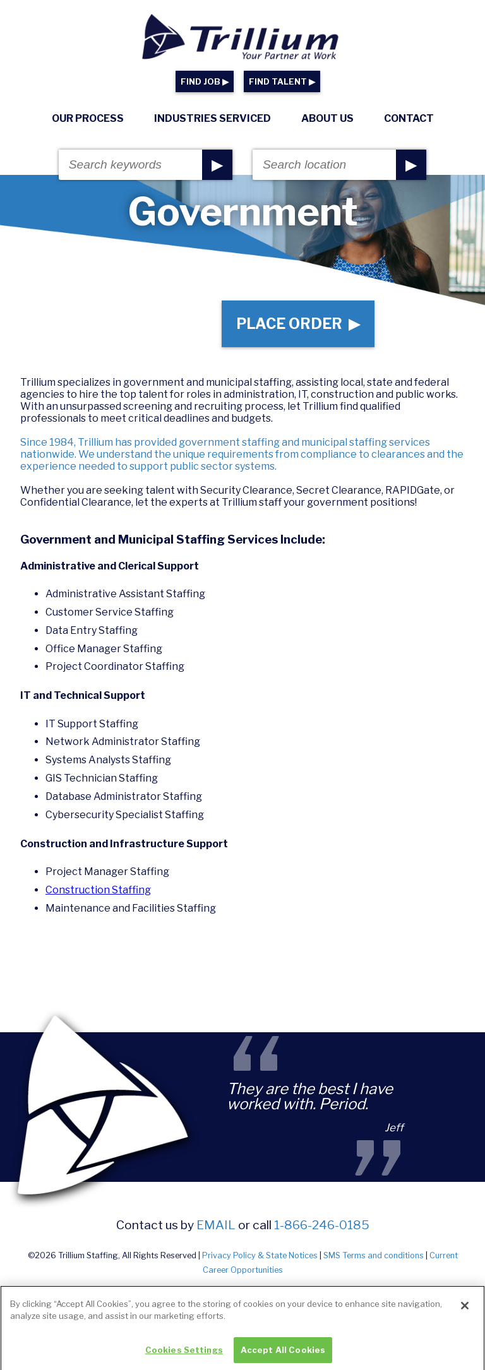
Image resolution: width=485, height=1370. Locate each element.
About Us (327, 118)
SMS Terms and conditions (373, 1255)
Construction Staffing (98, 890)
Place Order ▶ (298, 324)
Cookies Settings (184, 1356)
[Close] (465, 1312)
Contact (409, 118)
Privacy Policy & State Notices (260, 1255)
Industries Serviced (212, 118)
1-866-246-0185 (321, 1224)
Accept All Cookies (283, 1356)
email (216, 1224)
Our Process (88, 118)
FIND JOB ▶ (205, 81)
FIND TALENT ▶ (282, 81)
